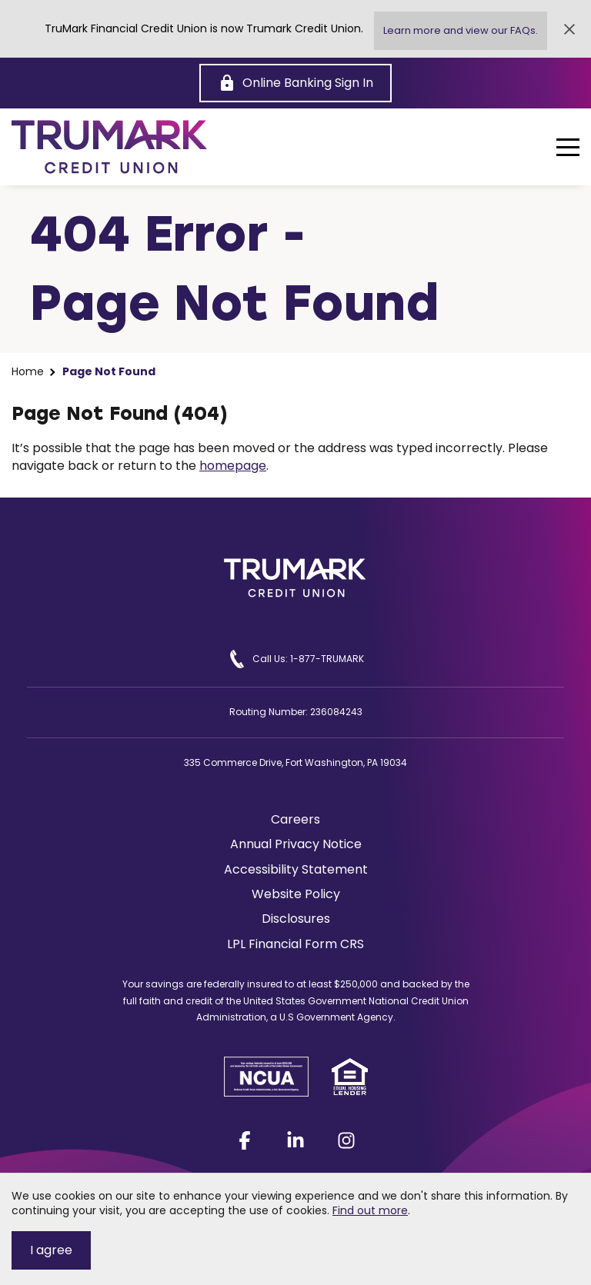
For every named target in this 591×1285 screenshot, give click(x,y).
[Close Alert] (569, 29)
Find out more (370, 1210)
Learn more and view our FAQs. (460, 30)
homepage (232, 465)
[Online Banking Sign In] (295, 83)
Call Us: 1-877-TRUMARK (296, 659)
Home (28, 372)
